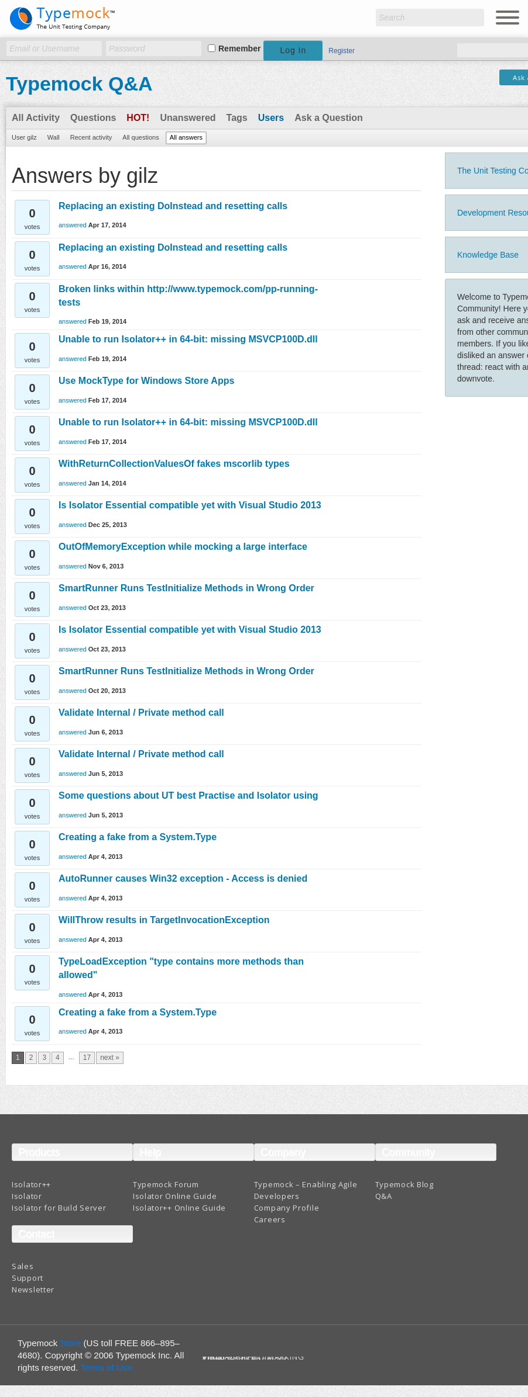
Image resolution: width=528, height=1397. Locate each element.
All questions (140, 137)
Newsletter (33, 1289)
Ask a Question (328, 118)
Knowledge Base (488, 254)
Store (70, 1343)
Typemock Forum (166, 1184)
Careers (270, 1219)
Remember (239, 48)
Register (341, 51)
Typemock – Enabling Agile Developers (306, 1190)
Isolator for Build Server (59, 1207)
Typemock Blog (404, 1184)
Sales (23, 1266)
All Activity (36, 118)
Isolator (27, 1196)
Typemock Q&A (79, 83)
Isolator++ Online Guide (179, 1207)
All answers (186, 137)
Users (271, 118)
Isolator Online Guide (175, 1196)
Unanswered (187, 118)
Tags (237, 118)
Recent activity (91, 137)
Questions (93, 118)
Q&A (383, 1196)
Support (27, 1278)
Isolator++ (31, 1184)
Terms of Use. (107, 1367)
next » (109, 1057)
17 (87, 1057)
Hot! (137, 118)
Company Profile (287, 1207)
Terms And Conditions (246, 1359)
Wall (53, 137)
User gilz (24, 137)
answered (73, 224)
